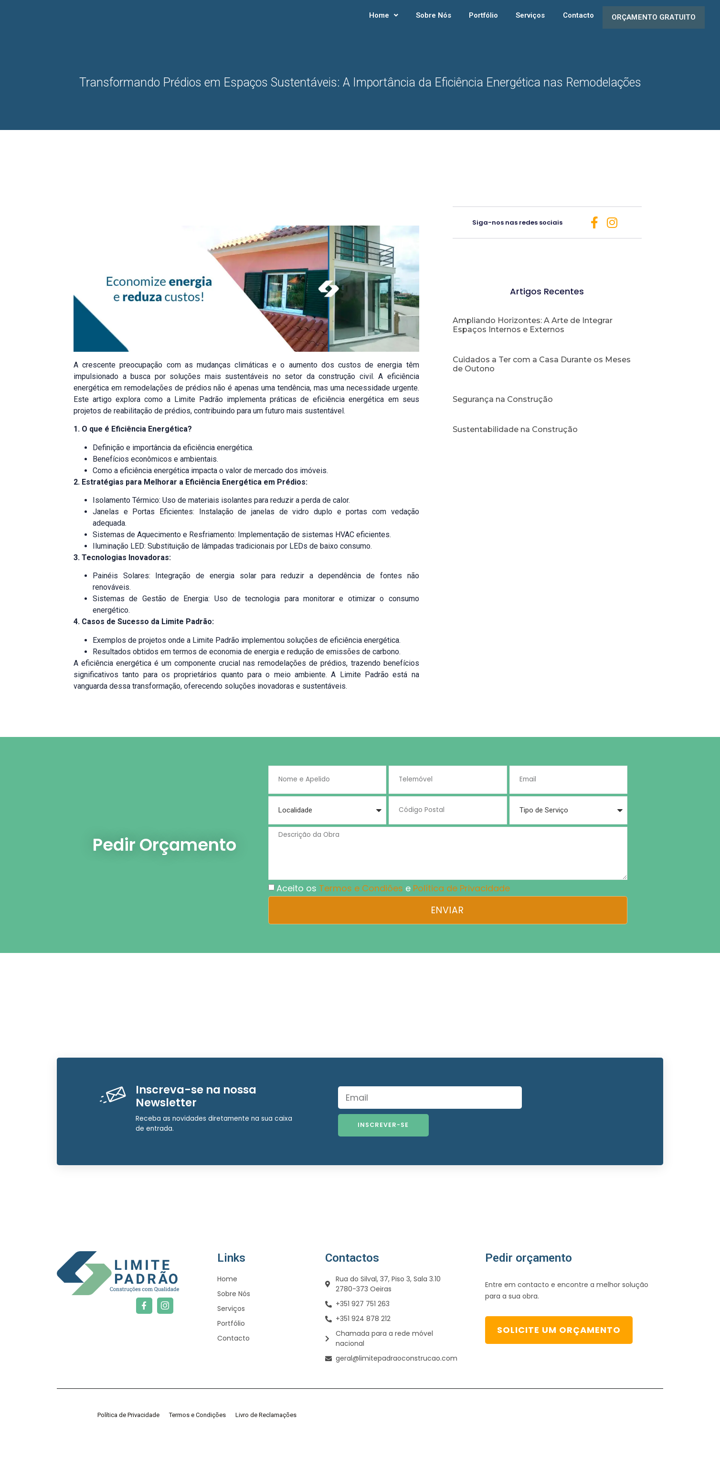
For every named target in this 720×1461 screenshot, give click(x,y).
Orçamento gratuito (650, 24)
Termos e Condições (197, 1435)
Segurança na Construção (503, 413)
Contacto (572, 24)
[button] (383, 24)
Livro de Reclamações (265, 1435)
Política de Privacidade (461, 908)
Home (382, 24)
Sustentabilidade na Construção (515, 443)
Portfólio (480, 24)
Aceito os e (393, 908)
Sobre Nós (431, 24)
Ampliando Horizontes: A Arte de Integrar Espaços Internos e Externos (533, 339)
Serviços (525, 24)
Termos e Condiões (361, 908)
